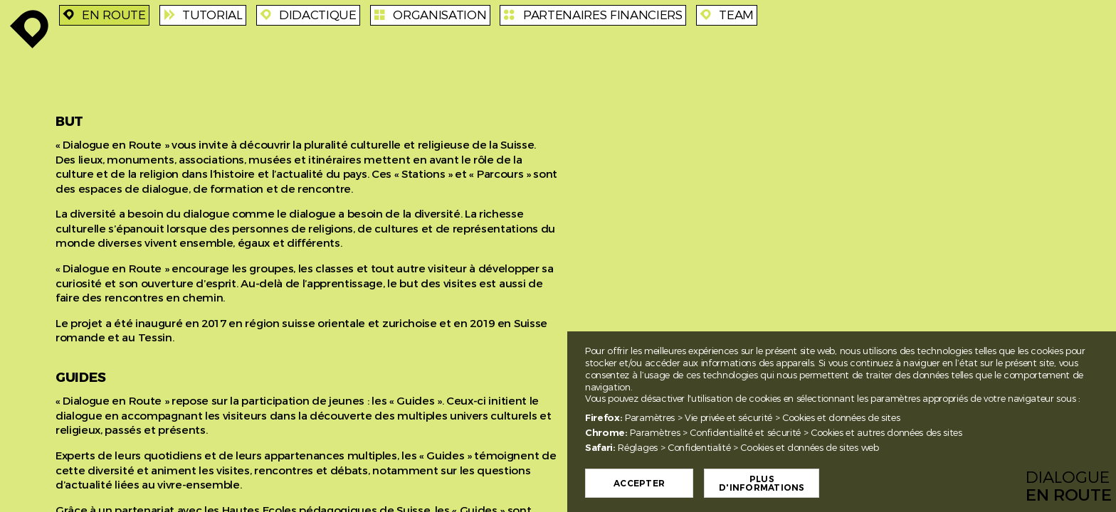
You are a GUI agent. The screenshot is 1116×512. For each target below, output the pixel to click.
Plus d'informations (772, 484)
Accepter (649, 483)
